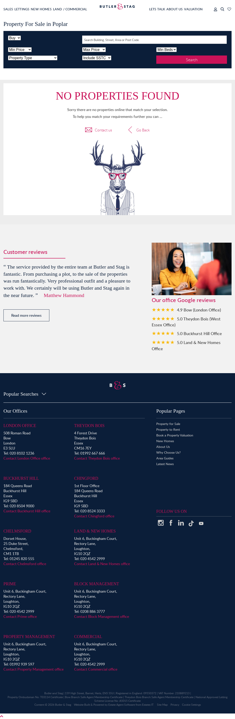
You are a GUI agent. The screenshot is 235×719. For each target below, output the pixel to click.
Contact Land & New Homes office (102, 563)
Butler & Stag (63, 705)
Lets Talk (147, 9)
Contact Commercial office (95, 669)
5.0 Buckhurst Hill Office (199, 333)
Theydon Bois (89, 425)
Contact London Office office (26, 458)
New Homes (48, 9)
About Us (168, 9)
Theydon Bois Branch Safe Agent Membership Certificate (159, 697)
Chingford (86, 478)
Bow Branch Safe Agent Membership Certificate (94, 697)
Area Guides (164, 458)
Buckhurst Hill (21, 478)
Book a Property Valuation (174, 435)
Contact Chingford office (94, 516)
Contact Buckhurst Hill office (26, 511)
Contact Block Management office (101, 616)
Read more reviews (26, 315)
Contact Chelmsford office (24, 563)
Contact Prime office (20, 616)
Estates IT (148, 705)
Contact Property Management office (33, 669)
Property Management (29, 636)
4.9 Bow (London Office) (199, 310)
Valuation (190, 9)
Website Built (82, 705)
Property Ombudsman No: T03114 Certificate (35, 697)
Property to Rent (168, 429)
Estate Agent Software (121, 705)
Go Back (138, 130)
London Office (19, 425)
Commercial (88, 636)
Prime (9, 584)
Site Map (162, 705)
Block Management (96, 584)
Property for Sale (168, 424)
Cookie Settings (191, 705)
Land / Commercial (80, 9)
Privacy (175, 705)
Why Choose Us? (168, 452)
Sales (8, 9)
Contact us (98, 130)
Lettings (25, 9)
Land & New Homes (95, 531)
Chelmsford (17, 531)
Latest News (165, 464)
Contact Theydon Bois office (97, 458)
